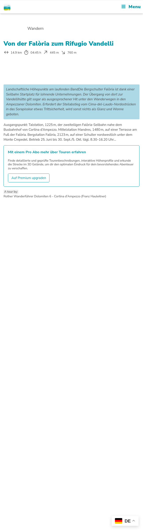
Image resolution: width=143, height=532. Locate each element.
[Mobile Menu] (131, 7)
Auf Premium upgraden (28, 178)
